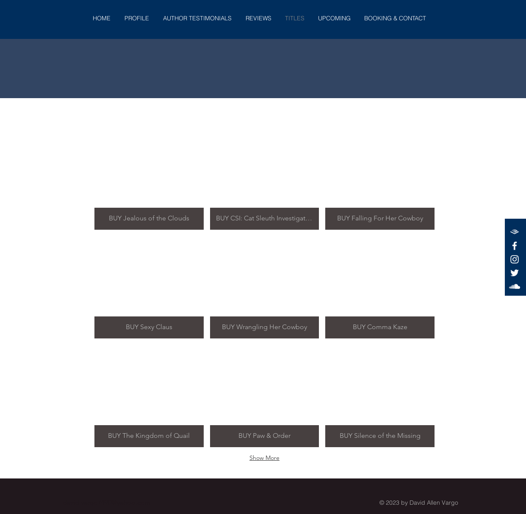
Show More (264, 458)
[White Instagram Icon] (514, 259)
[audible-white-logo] (514, 232)
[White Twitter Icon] (514, 272)
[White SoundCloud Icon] (514, 286)
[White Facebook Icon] (514, 245)
